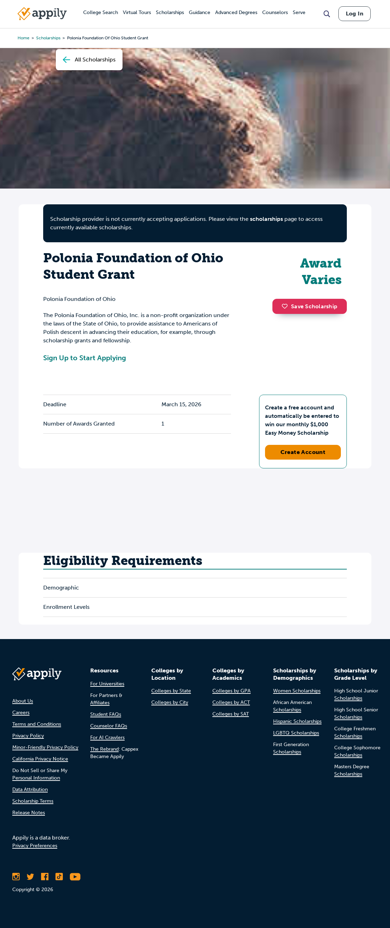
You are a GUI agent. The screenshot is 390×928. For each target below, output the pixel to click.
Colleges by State (171, 691)
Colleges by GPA (231, 691)
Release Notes (28, 813)
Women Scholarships (296, 691)
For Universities (107, 684)
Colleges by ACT (231, 702)
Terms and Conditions (36, 724)
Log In (354, 13)
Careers (20, 713)
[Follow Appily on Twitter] (30, 876)
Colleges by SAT (230, 714)
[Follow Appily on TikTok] (59, 876)
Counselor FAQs (108, 726)
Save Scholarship (309, 306)
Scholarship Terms (32, 801)
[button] (286, 306)
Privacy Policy (28, 736)
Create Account (303, 452)
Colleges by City (169, 702)
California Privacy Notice (40, 759)
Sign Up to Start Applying (84, 358)
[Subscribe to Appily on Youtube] (75, 876)
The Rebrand (104, 749)
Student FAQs (105, 714)
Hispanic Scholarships (297, 721)
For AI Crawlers (107, 738)
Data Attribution (30, 789)
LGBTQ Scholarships (296, 733)
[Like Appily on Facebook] (44, 876)
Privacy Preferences (34, 846)
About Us (22, 701)
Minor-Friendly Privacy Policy (45, 747)
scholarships (266, 219)
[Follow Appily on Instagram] (16, 876)
